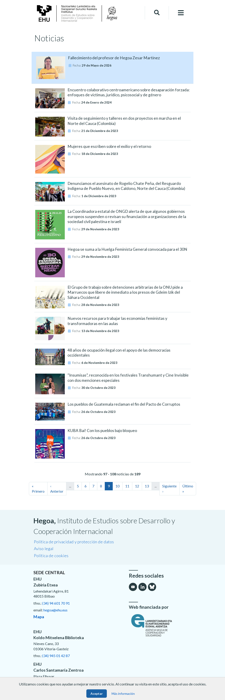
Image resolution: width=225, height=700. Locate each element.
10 (117, 486)
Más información (123, 693)
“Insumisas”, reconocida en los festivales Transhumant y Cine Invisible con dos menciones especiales (128, 378)
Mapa (38, 616)
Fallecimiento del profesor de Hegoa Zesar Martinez (114, 57)
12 (137, 486)
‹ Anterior (56, 488)
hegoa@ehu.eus (55, 610)
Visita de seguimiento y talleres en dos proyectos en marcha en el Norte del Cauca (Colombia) (124, 121)
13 (147, 486)
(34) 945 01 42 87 (56, 655)
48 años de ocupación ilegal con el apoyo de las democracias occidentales (119, 353)
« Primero (38, 488)
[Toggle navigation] (181, 13)
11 (127, 486)
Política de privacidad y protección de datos (74, 541)
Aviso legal (43, 548)
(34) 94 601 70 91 (56, 603)
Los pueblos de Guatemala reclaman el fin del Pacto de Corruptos (124, 404)
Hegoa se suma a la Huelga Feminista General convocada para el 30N (127, 249)
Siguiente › (169, 488)
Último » (187, 488)
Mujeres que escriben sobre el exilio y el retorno (109, 146)
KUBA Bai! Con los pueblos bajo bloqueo (102, 430)
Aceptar (96, 693)
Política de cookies (51, 555)
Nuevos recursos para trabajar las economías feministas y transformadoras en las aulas (117, 321)
